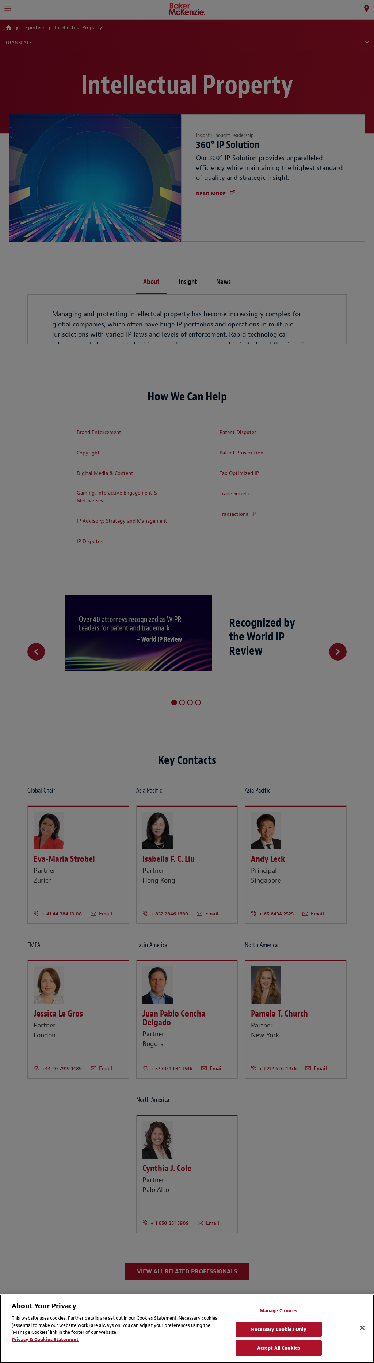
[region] (187, 1328)
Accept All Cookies (278, 1348)
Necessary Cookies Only (278, 1329)
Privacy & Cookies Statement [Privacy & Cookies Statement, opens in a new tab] (45, 1339)
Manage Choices (278, 1311)
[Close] (362, 1328)
